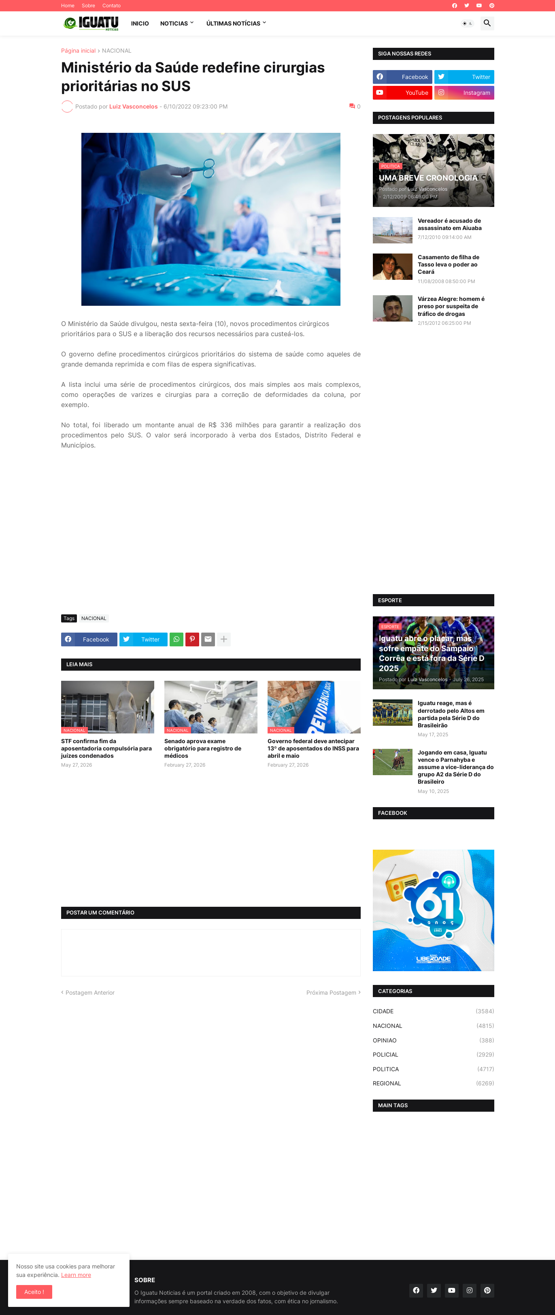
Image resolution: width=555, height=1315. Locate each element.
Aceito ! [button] (34, 1291)
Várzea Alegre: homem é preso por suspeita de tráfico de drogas (451, 306)
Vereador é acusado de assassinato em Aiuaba (450, 224)
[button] (467, 23)
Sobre (88, 5)
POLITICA (433, 1069)
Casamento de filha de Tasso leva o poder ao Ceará (448, 264)
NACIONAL (117, 51)
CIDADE (433, 1011)
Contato (111, 5)
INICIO (140, 23)
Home (67, 5)
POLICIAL (433, 1055)
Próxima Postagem (331, 992)
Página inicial (78, 51)
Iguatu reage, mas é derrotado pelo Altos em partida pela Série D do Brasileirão (451, 714)
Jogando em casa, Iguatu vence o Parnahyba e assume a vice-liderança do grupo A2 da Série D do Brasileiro (456, 767)
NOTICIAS (174, 23)
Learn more (76, 1274)
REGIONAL (433, 1083)
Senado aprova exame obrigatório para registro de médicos (202, 748)
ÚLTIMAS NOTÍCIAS (233, 23)
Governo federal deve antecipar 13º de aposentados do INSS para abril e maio (313, 748)
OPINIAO (433, 1040)
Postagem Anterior (90, 992)
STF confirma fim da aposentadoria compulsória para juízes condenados (106, 748)
